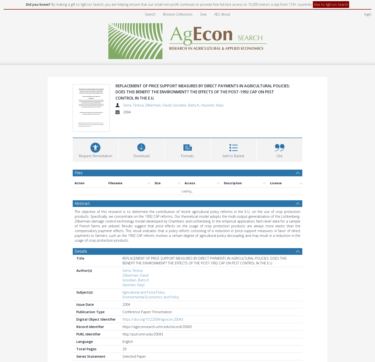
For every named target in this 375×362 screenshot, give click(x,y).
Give (203, 14)
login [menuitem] (367, 14)
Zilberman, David (158, 105)
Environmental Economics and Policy (150, 297)
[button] (187, 150)
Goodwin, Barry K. (186, 105)
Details (81, 252)
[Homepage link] (187, 39)
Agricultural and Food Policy (143, 293)
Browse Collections (178, 14)
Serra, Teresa (133, 105)
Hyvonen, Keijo (212, 105)
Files (79, 173)
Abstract (82, 204)
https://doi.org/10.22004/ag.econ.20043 (152, 320)
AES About (222, 14)
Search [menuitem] (150, 14)
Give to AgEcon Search (331, 4)
